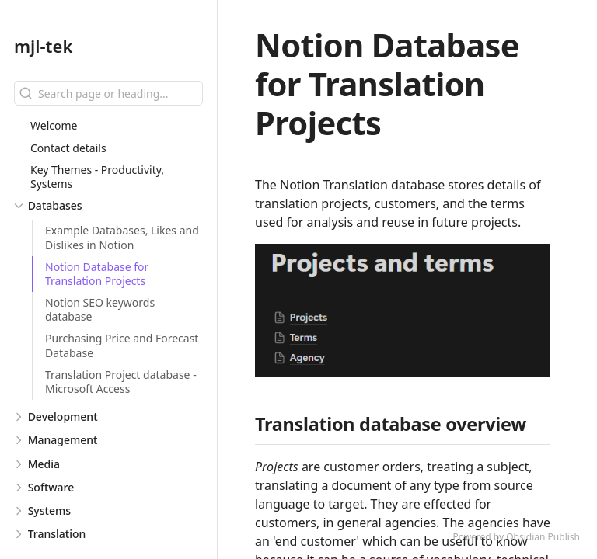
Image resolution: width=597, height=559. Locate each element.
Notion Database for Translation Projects (96, 273)
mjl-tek (43, 45)
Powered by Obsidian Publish (516, 536)
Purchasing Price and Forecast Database (121, 345)
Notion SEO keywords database (100, 309)
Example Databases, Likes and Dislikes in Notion (122, 237)
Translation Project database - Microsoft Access (121, 381)
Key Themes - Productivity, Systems (97, 176)
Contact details (68, 148)
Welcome (53, 125)
